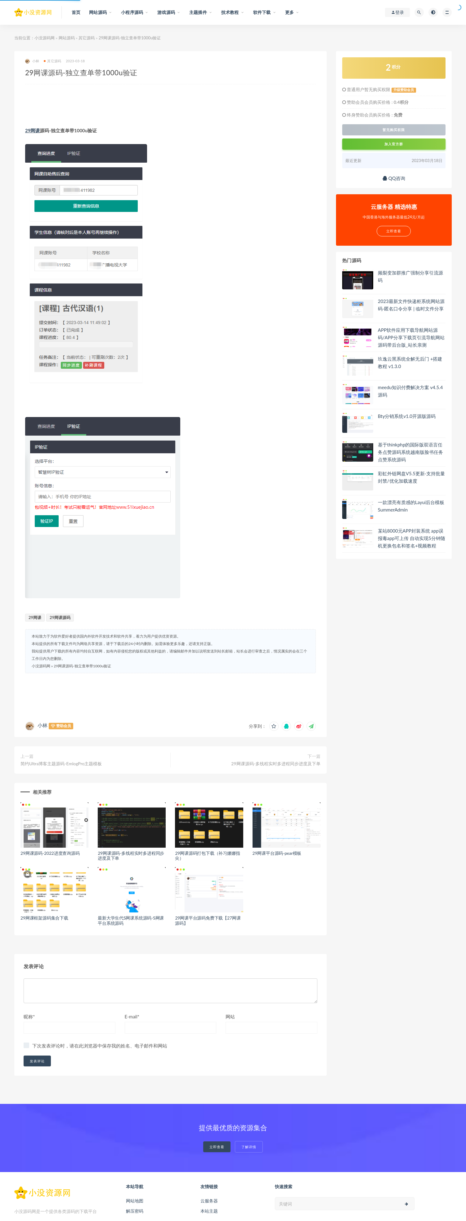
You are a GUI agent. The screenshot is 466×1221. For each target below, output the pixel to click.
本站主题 (209, 1211)
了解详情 (248, 1147)
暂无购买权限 (394, 130)
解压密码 (134, 1211)
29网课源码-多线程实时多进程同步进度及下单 (275, 763)
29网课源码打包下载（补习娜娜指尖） (207, 855)
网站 (230, 1016)
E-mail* (132, 1016)
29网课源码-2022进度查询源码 (50, 853)
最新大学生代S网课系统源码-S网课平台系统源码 (131, 920)
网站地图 (134, 1200)
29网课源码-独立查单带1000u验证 (82, 666)
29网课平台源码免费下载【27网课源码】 (207, 920)
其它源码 (86, 37)
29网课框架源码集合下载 (44, 917)
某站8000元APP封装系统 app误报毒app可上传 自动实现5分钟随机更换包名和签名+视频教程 (411, 538)
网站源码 (67, 37)
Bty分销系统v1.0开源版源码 (407, 416)
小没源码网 (44, 37)
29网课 (32, 130)
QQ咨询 (394, 178)
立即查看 (216, 1147)
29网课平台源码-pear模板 (277, 853)
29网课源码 (60, 617)
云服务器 (209, 1200)
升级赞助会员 (403, 90)
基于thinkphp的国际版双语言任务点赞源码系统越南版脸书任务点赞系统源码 (410, 452)
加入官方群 (393, 144)
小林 (32, 61)
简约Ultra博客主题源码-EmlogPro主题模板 (61, 763)
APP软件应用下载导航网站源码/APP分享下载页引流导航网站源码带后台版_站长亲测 (411, 337)
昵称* (29, 1016)
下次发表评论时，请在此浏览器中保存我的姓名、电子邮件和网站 (99, 1045)
